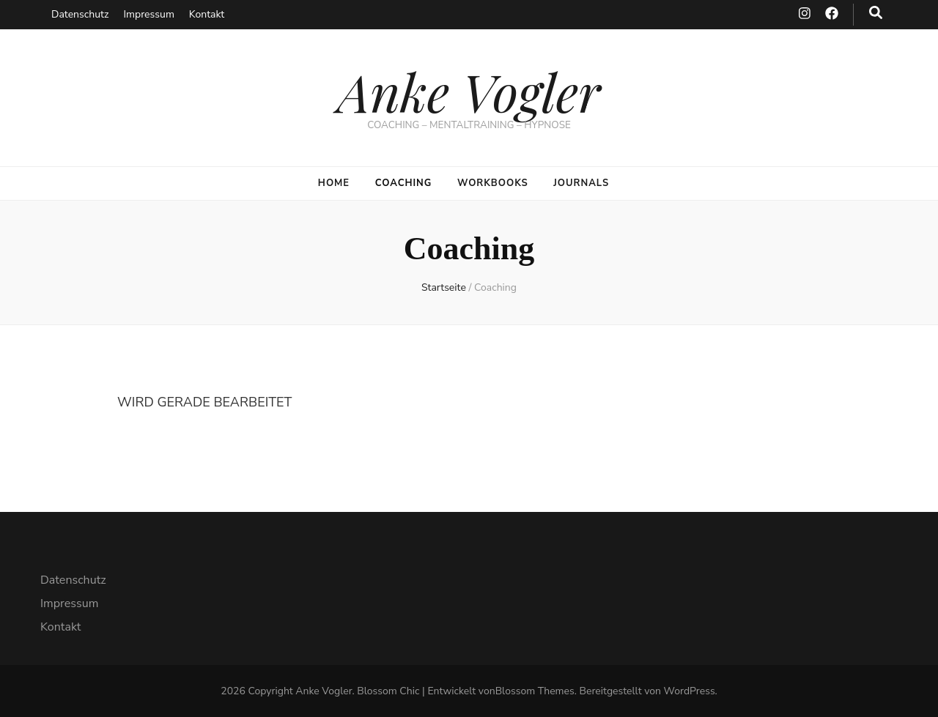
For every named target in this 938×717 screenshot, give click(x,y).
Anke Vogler (468, 91)
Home (334, 183)
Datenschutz (79, 14)
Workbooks (492, 183)
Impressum (148, 14)
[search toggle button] (875, 13)
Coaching (403, 183)
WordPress (689, 691)
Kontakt (206, 14)
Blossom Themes (535, 691)
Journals (581, 183)
